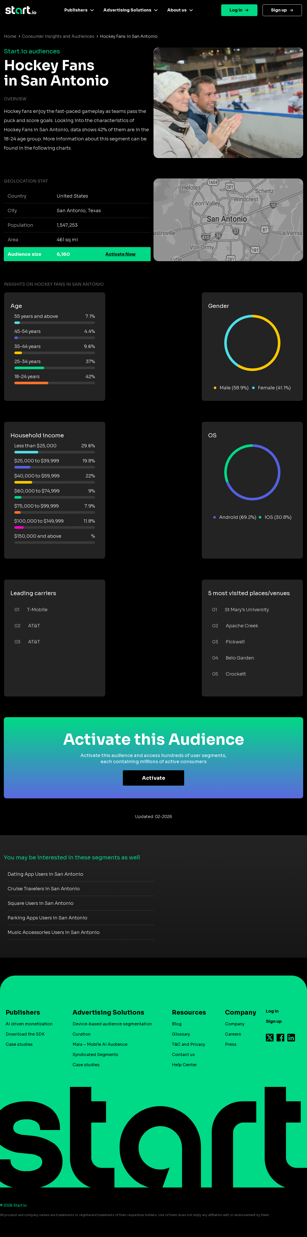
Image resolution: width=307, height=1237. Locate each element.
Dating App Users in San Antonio (45, 874)
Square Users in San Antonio (41, 903)
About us (177, 10)
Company (238, 1012)
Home (10, 36)
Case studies (19, 1044)
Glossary (181, 1034)
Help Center (184, 1064)
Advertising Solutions (127, 10)
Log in (236, 10)
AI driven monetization (29, 1024)
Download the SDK (25, 1034)
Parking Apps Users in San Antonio (47, 918)
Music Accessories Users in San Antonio (54, 932)
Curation (82, 1034)
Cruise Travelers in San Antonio (44, 889)
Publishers (76, 10)
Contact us (183, 1054)
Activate (153, 778)
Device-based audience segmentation (112, 1024)
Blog (177, 1024)
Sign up (279, 10)
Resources (189, 1012)
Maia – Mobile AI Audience (100, 1044)
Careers (233, 1034)
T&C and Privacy (188, 1044)
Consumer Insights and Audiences (58, 36)
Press (231, 1044)
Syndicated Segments (95, 1054)
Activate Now (120, 254)
